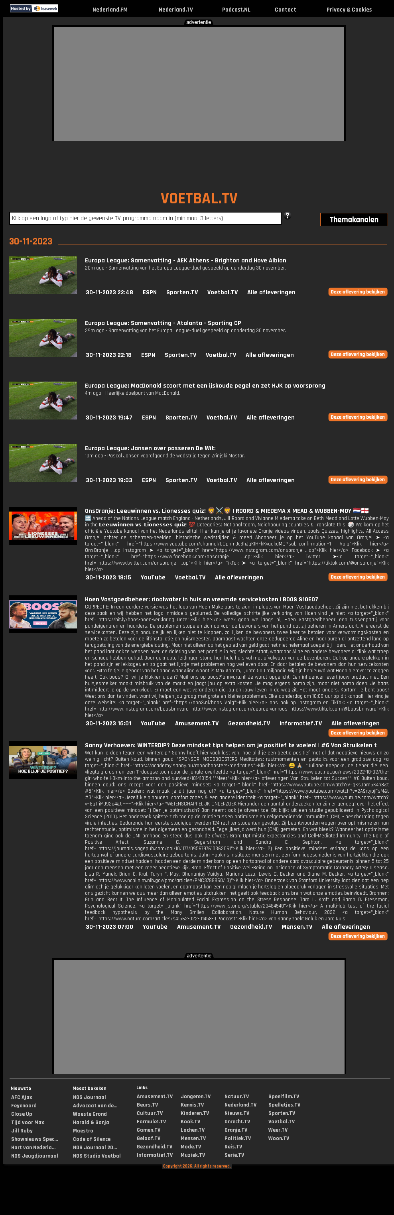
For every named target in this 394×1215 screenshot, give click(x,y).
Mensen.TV (297, 927)
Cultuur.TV (150, 1113)
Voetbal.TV (222, 292)
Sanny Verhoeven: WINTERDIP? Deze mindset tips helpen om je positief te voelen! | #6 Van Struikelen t (231, 745)
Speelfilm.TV (283, 1096)
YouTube (153, 577)
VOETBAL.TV (199, 199)
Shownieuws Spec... (34, 1139)
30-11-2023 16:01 (108, 723)
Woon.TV (278, 1138)
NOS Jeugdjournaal (34, 1156)
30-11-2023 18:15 (108, 577)
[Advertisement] (163, 82)
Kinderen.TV (195, 1113)
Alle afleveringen (271, 292)
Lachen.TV (193, 1130)
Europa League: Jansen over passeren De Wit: (150, 448)
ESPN (150, 292)
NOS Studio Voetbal (97, 1156)
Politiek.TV (238, 1138)
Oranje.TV (236, 1130)
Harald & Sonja (91, 1122)
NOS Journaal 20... (95, 1147)
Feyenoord (24, 1105)
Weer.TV (278, 1130)
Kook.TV (190, 1121)
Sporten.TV (182, 292)
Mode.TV (191, 1146)
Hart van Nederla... (33, 1147)
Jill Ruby (22, 1130)
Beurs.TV (147, 1105)
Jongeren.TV (196, 1096)
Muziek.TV (193, 1155)
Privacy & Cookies (349, 10)
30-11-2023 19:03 (109, 480)
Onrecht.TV (237, 1121)
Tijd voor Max (27, 1122)
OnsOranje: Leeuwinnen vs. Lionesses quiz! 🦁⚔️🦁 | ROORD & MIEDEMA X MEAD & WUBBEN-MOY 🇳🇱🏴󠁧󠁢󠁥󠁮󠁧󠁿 (227, 511)
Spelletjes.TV (284, 1105)
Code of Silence (91, 1139)
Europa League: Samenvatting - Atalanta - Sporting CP (163, 323)
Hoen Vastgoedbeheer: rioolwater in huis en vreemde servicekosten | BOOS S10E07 (201, 599)
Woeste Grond (90, 1114)
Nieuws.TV (237, 1113)
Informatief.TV (301, 723)
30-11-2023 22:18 (109, 355)
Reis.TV (233, 1146)
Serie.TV (234, 1155)
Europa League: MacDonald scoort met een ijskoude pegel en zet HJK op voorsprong (205, 386)
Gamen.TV (148, 1130)
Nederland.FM (110, 10)
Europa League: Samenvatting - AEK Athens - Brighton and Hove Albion (185, 260)
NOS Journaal (89, 1097)
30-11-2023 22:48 (109, 292)
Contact (285, 10)
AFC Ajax (21, 1097)
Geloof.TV (148, 1138)
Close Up (21, 1114)
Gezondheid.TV (249, 723)
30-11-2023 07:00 (109, 927)
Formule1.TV (151, 1121)
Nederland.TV (176, 10)
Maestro (83, 1130)
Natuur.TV (237, 1096)
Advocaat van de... (95, 1105)
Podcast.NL (236, 10)
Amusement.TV (197, 723)
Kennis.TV (192, 1105)
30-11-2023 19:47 (109, 418)
